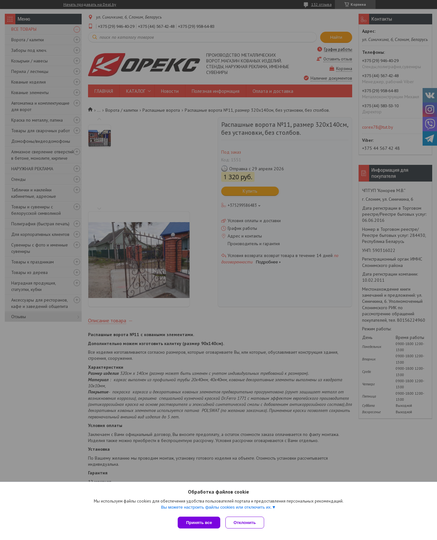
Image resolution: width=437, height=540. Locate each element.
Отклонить (246, 522)
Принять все (199, 522)
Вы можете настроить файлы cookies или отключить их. (216, 508)
